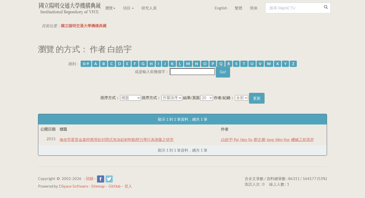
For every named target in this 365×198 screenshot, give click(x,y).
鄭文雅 (259, 139)
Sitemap (98, 186)
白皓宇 (226, 139)
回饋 (90, 178)
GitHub (114, 186)
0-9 (86, 63)
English (221, 8)
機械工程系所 (302, 139)
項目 (128, 8)
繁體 (238, 8)
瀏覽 (110, 8)
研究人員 (149, 8)
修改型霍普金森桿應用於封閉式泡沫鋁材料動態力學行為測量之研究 (117, 139)
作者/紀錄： (224, 97)
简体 (254, 8)
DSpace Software (73, 186)
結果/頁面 (191, 97)
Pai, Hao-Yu (243, 139)
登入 (128, 186)
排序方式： (109, 97)
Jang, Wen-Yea (277, 139)
